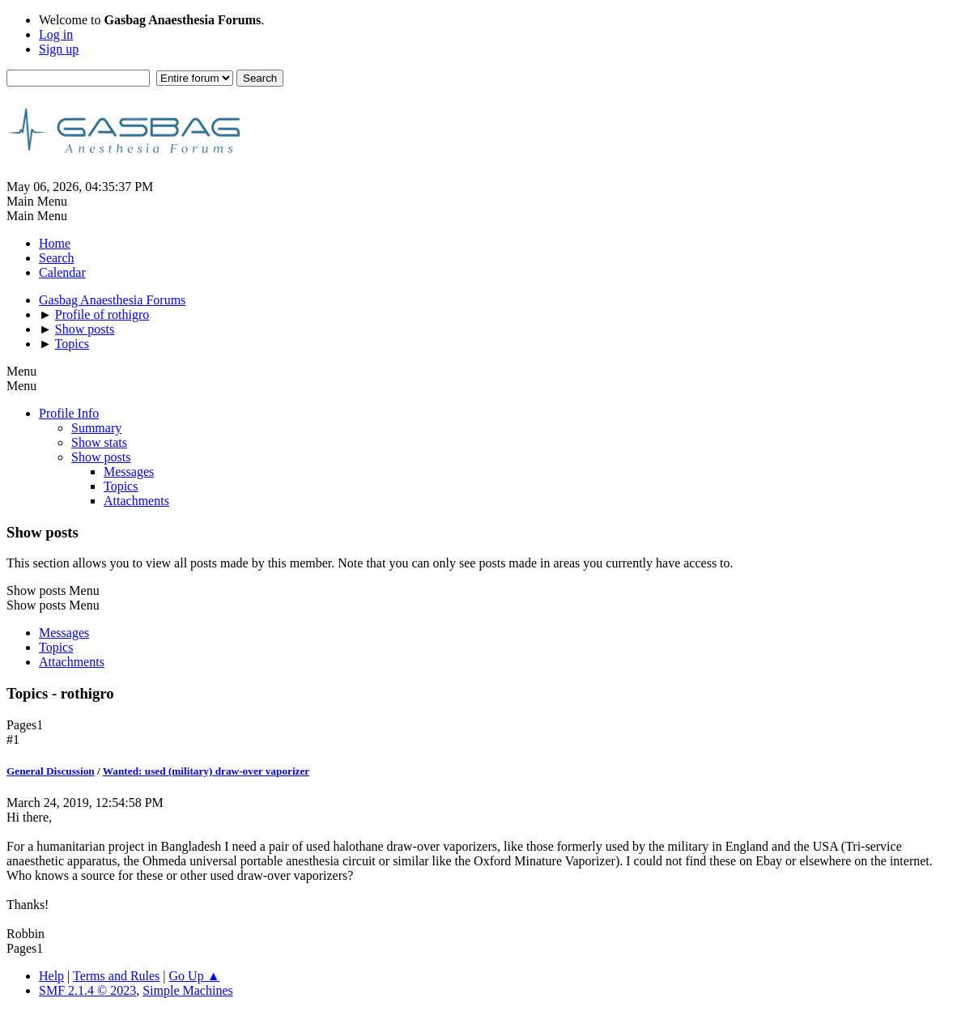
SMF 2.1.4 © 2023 (87, 990)
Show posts (100, 457)
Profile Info (69, 413)
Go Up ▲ (194, 976)
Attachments (136, 501)
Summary (96, 428)
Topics (121, 486)
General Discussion (50, 771)
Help (51, 976)
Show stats (99, 442)
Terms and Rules (116, 976)
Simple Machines (187, 990)
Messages (129, 471)
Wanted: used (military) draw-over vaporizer (206, 771)
